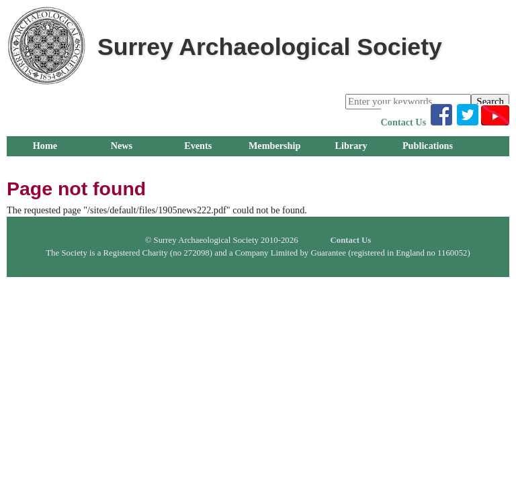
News (121, 145)
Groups (45, 165)
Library (351, 145)
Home (45, 145)
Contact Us (404, 122)
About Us (274, 165)
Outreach (198, 165)
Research (121, 165)
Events (198, 145)
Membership (275, 145)
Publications (427, 145)
